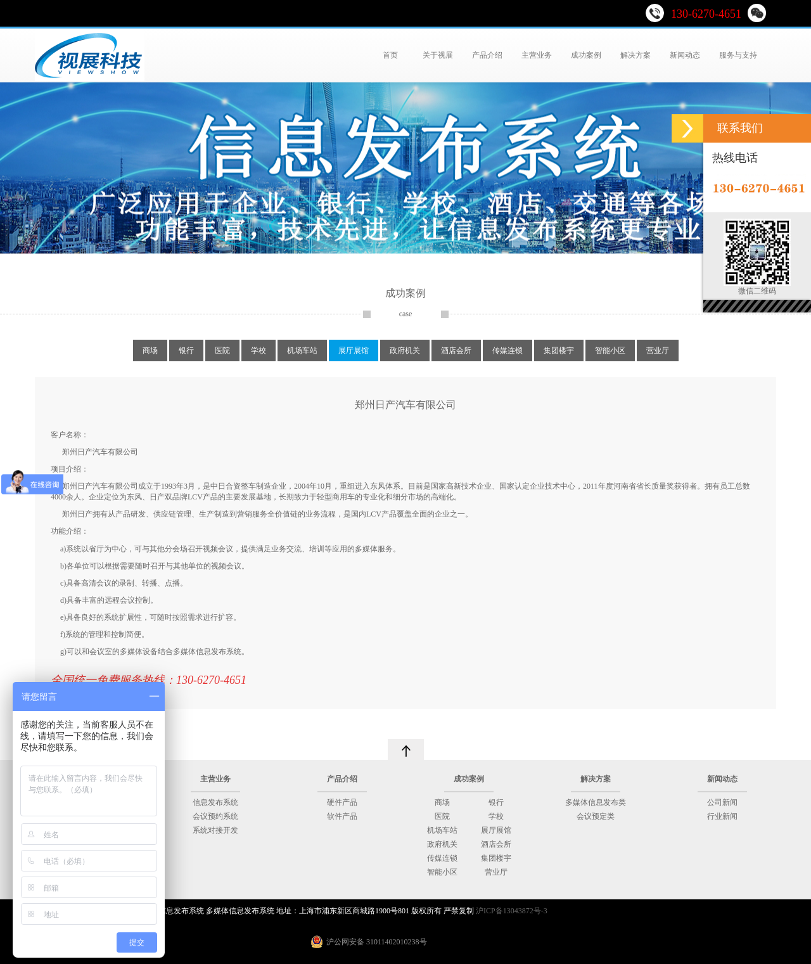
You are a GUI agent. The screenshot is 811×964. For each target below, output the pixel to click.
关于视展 (438, 55)
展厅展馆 (353, 350)
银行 (186, 350)
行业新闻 (722, 816)
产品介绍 (487, 55)
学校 (258, 350)
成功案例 (586, 55)
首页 (391, 55)
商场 (150, 350)
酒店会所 (456, 350)
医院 (222, 350)
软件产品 (342, 816)
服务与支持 (738, 55)
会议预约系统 (215, 816)
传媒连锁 (507, 350)
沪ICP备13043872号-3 (511, 910)
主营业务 (536, 55)
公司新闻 (722, 802)
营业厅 (657, 350)
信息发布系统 (215, 802)
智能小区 (610, 350)
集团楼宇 (559, 350)
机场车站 (302, 350)
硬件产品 (342, 802)
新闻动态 (685, 55)
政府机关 (405, 350)
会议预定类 (596, 816)
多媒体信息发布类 (595, 802)
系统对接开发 (215, 830)
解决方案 (635, 55)
